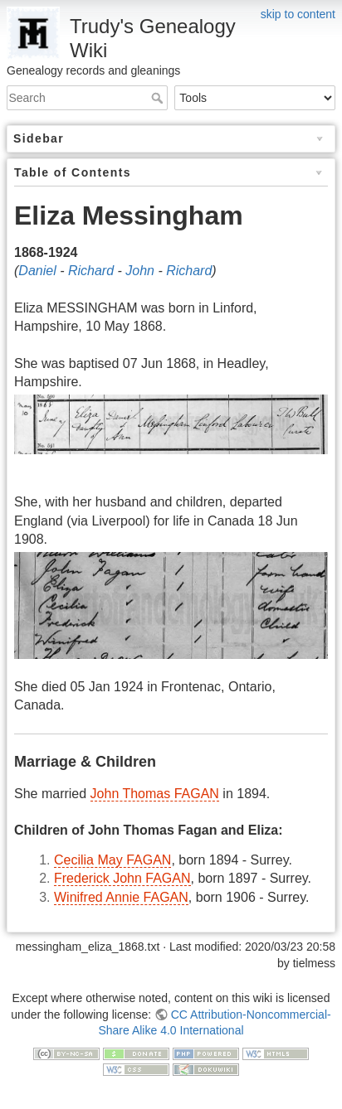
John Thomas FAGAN (154, 794)
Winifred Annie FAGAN (121, 897)
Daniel (37, 271)
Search (159, 98)
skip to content (298, 14)
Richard (91, 271)
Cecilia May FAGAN (112, 860)
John (139, 271)
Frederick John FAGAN (122, 878)
